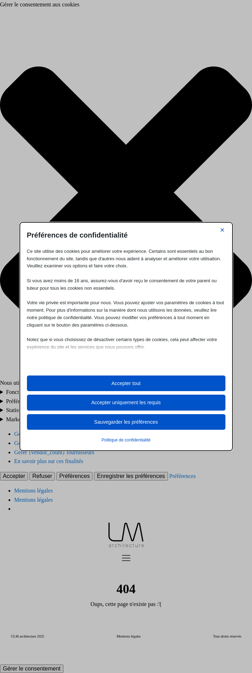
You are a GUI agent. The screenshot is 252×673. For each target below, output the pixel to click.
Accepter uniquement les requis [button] (126, 402)
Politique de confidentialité (125, 440)
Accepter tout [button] (126, 383)
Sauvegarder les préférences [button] (126, 422)
